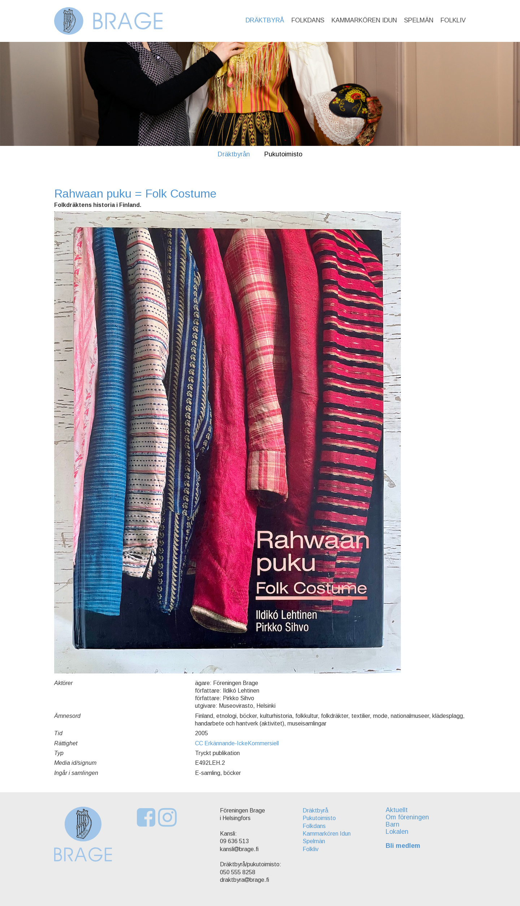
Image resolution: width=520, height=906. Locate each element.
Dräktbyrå (265, 20)
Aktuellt (397, 810)
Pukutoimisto (283, 154)
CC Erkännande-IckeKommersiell (237, 743)
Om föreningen (407, 817)
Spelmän (418, 20)
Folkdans (307, 20)
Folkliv (453, 20)
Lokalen (397, 831)
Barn (392, 824)
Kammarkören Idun (364, 20)
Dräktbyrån (234, 154)
